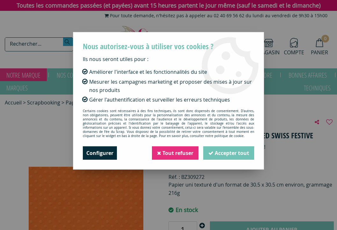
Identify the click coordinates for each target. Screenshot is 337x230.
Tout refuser (175, 153)
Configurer (99, 153)
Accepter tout (228, 153)
